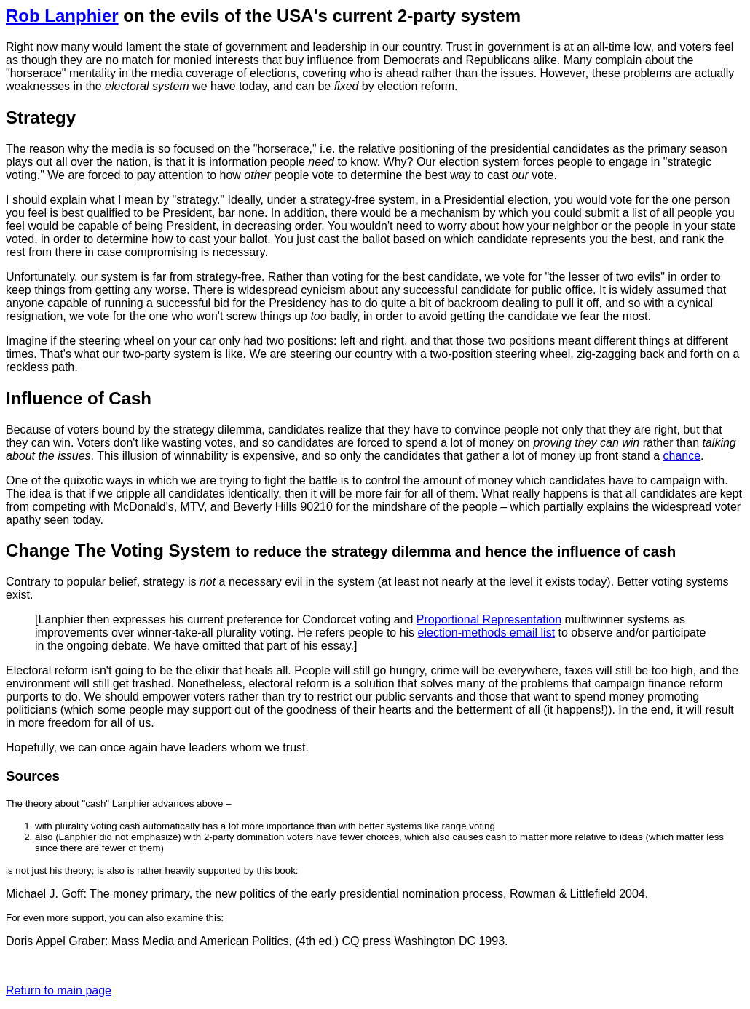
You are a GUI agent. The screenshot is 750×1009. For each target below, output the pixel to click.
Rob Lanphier (62, 15)
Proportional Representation (489, 619)
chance (681, 456)
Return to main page (58, 990)
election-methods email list (487, 632)
